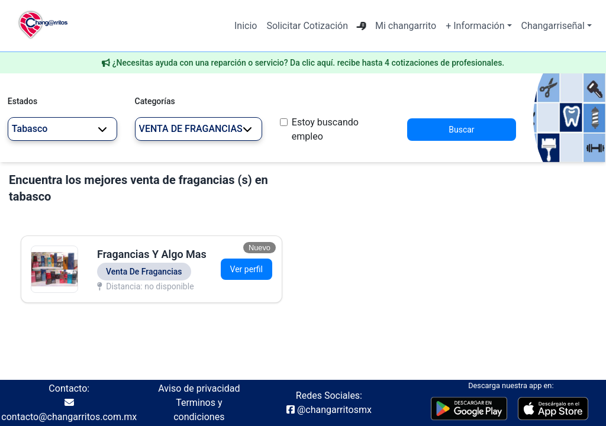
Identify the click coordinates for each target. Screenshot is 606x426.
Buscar (461, 129)
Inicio (245, 25)
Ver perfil (246, 269)
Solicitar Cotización (307, 25)
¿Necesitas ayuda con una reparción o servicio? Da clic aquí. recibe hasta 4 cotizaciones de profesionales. (308, 62)
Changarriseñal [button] (553, 25)
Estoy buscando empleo (325, 129)
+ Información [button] (475, 25)
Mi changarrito (405, 25)
